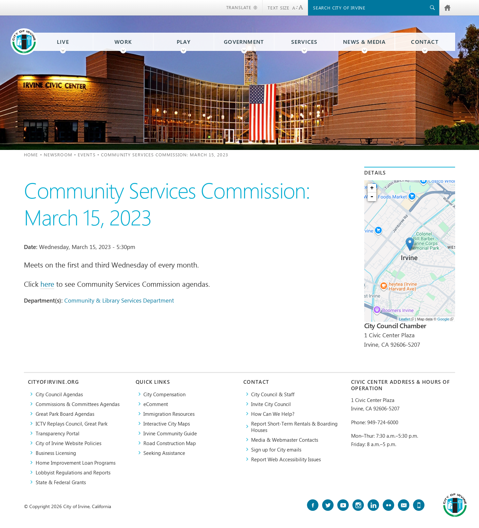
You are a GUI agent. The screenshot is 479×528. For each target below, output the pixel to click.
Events (87, 154)
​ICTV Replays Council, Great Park (71, 423)
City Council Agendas (59, 394)
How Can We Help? (273, 413)
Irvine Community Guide (170, 433)
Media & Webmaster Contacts (284, 439)
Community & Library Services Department (119, 300)
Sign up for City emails (276, 449)
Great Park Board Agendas (65, 413)
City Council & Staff (273, 394)
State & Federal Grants (61, 482)
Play (184, 42)
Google (445, 319)
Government (244, 42)
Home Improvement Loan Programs (75, 462)
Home (31, 154)
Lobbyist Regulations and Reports (73, 472)
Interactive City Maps (166, 423)
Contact (424, 42)
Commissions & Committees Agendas (77, 403)
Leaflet (406, 319)
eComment (155, 403)
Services (304, 42)
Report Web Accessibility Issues (286, 459)
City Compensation (164, 394)
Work (123, 42)
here (47, 283)
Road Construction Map (169, 442)
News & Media (364, 42)
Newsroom (58, 154)
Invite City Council (271, 403)
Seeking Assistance (164, 452)
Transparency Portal (57, 433)
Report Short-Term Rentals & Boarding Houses (294, 426)
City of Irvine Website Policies (68, 442)
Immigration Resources (169, 413)
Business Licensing (56, 452)
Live (63, 42)
